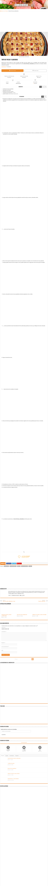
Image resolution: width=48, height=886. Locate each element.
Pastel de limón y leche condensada (6, 615)
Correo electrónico (5, 646)
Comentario (4, 631)
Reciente (2, 755)
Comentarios (12, 755)
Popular (7, 755)
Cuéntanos (24, 557)
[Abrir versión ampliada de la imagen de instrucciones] (24, 116)
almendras (6, 566)
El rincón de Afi (24, 742)
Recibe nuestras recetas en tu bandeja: (9, 729)
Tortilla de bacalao (11, 763)
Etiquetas (16, 755)
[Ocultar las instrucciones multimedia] (45, 97)
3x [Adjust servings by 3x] (45, 86)
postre (30, 566)
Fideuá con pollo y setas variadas (39, 614)
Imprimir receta (12, 70)
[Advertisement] (24, 22)
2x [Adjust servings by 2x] (42, 86)
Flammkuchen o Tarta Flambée (13, 778)
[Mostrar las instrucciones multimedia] (42, 97)
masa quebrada (24, 566)
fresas (19, 566)
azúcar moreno (13, 566)
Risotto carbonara (38, 601)
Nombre (3, 642)
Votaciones (3, 627)
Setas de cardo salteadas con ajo (9, 601)
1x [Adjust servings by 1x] (40, 86)
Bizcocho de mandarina (22, 614)
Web (2, 650)
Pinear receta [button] (35, 70)
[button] (2, 66)
